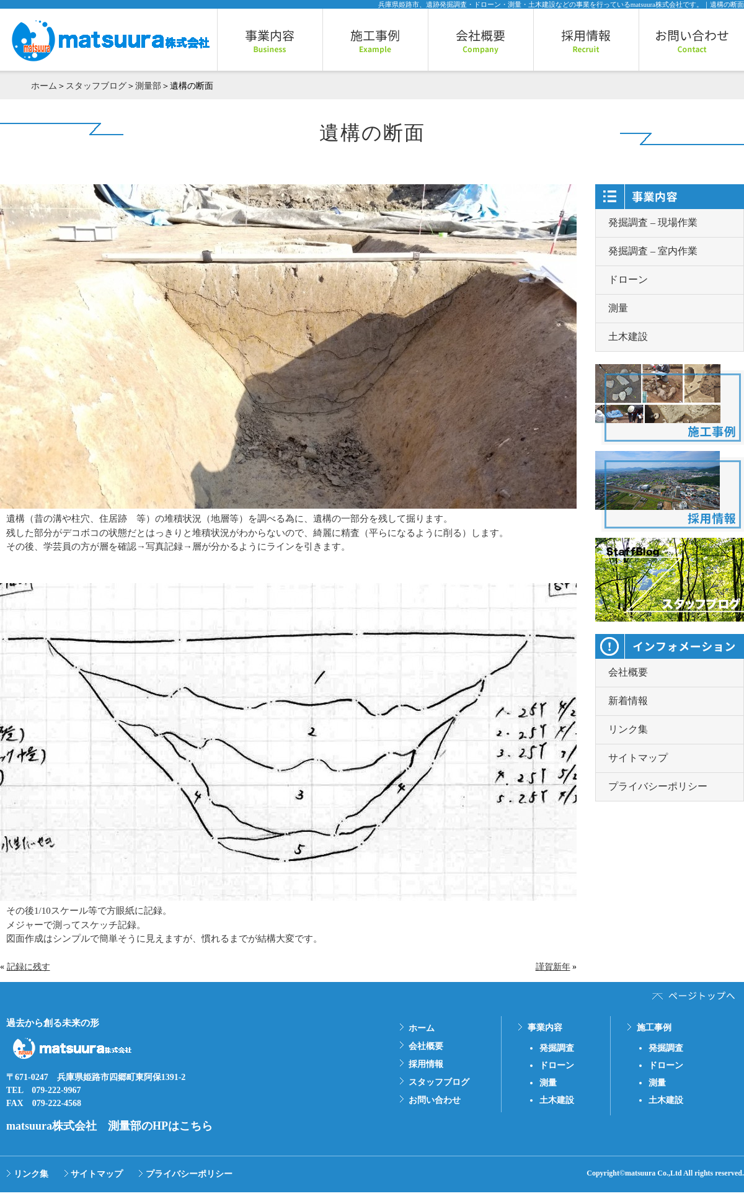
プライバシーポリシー (657, 786)
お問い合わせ (435, 1100)
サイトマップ (638, 757)
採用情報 (426, 1064)
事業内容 (545, 1027)
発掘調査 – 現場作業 (653, 222)
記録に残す (28, 966)
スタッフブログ (96, 86)
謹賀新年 (553, 966)
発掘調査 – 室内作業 (653, 251)
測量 (618, 308)
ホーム (44, 86)
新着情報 (628, 700)
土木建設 (628, 336)
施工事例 (654, 1027)
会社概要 (628, 672)
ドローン (628, 279)
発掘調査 (556, 1048)
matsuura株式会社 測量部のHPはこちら (109, 1126)
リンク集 (628, 729)
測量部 (148, 86)
